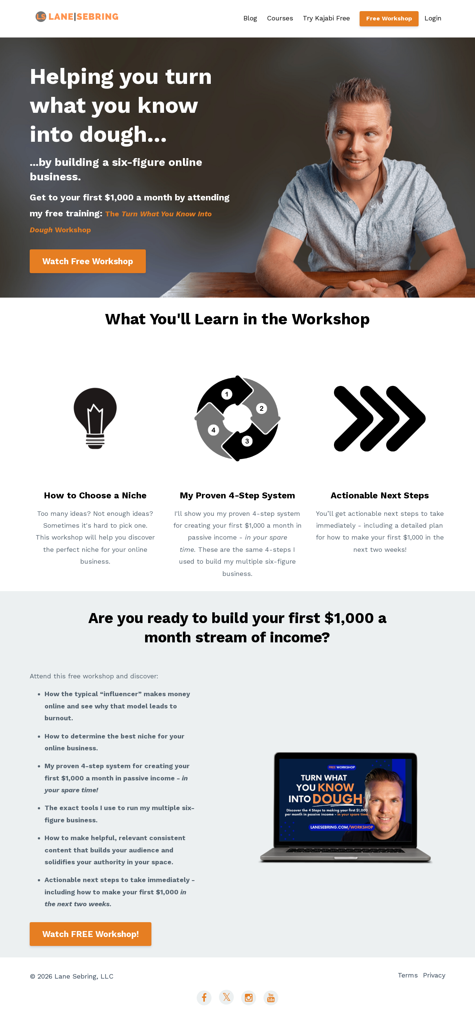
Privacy (434, 976)
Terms (403, 976)
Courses (280, 18)
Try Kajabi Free (326, 18)
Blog (250, 18)
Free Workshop (389, 18)
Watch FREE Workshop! (90, 934)
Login (433, 18)
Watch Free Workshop (87, 261)
